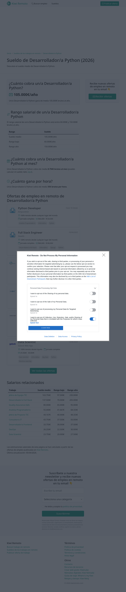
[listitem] (63, 288)
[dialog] (63, 296)
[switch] (93, 293)
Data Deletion (49, 336)
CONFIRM (45, 328)
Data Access (62, 336)
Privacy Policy (76, 336)
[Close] (104, 255)
